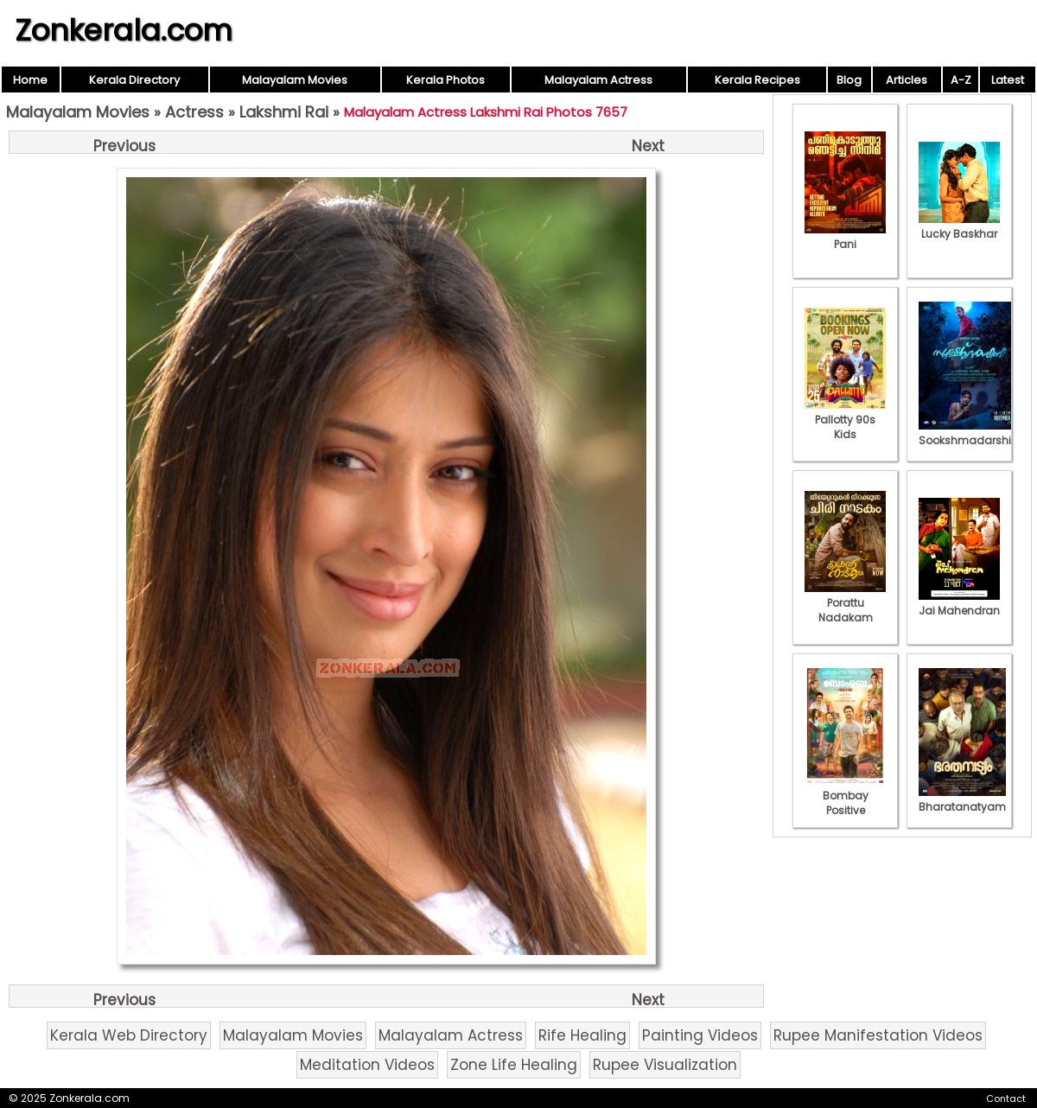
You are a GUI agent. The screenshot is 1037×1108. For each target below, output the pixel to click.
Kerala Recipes (757, 80)
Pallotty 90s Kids (845, 420)
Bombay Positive (845, 796)
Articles (906, 80)
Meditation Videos (367, 1064)
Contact (1006, 1098)
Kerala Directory (134, 80)
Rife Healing (582, 1035)
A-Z (961, 80)
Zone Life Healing (513, 1064)
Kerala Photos (445, 80)
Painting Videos (700, 1035)
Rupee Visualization (665, 1064)
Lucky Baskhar (959, 226)
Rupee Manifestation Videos (878, 1035)
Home (30, 80)
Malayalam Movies (294, 80)
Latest (1007, 80)
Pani (845, 237)
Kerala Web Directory (128, 1035)
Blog (849, 80)
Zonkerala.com (123, 30)
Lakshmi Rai (283, 112)
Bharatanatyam (962, 799)
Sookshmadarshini (970, 433)
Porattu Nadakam (845, 603)
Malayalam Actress (598, 80)
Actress (194, 112)
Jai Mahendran (959, 603)
